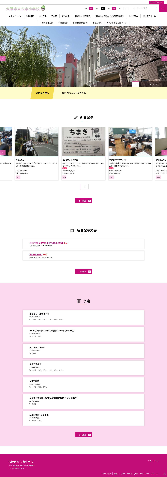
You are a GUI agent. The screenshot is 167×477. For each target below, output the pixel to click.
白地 (97, 8)
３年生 (45, 319)
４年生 (50, 319)
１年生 (34, 319)
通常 (91, 8)
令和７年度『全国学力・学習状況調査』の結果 (46, 242)
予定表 (54, 16)
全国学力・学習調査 (82, 16)
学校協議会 (63, 22)
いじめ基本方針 (46, 22)
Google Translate (156, 2)
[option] (83, 56)
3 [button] (156, 84)
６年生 (61, 319)
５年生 (56, 319)
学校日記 (42, 16)
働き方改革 (97, 22)
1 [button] (150, 84)
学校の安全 (133, 16)
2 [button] (153, 84)
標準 (114, 8)
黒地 (103, 8)
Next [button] (164, 58)
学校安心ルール (149, 16)
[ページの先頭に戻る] (164, 474)
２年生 (40, 319)
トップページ (16, 16)
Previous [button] (3, 58)
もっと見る (82, 201)
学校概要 (30, 16)
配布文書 (65, 16)
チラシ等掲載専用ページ (117, 22)
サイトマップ (154, 460)
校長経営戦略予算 (80, 22)
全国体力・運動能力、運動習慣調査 (109, 16)
